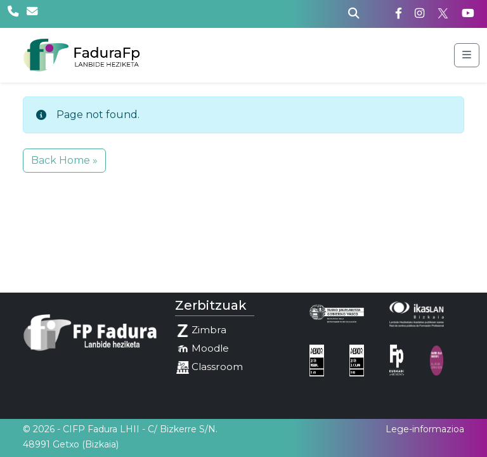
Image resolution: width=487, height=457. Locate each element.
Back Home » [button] (64, 160)
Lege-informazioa (425, 429)
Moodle (202, 348)
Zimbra (201, 330)
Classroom (209, 367)
